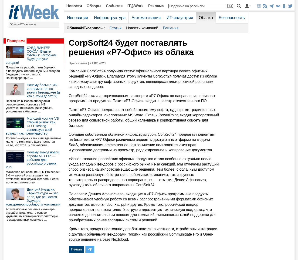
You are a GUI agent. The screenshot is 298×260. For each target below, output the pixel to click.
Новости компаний (142, 28)
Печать (76, 249)
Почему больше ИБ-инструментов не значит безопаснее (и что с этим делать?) (43, 90)
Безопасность (232, 17)
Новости (74, 6)
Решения (171, 28)
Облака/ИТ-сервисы (23, 24)
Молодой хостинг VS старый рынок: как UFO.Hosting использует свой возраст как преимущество (32, 126)
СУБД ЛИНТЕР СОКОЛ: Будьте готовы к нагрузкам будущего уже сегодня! (31, 55)
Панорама (16, 41)
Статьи (115, 28)
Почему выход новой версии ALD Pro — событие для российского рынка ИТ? (32, 159)
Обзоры (94, 6)
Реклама (156, 6)
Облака (206, 17)
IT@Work (135, 6)
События (114, 6)
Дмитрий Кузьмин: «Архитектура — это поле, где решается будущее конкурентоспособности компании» (33, 197)
